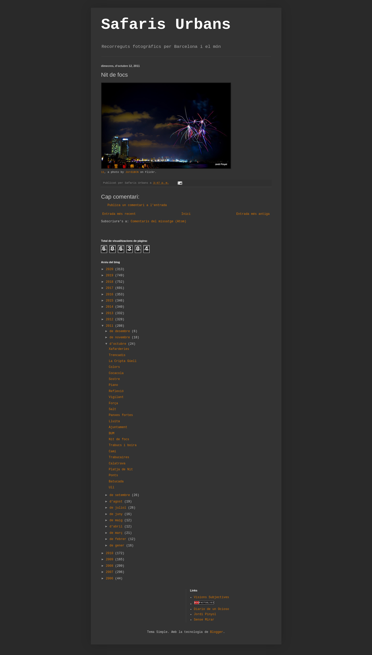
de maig (116, 520)
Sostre (114, 379)
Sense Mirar (204, 620)
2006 (110, 578)
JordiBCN (132, 172)
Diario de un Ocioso (211, 609)
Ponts (113, 475)
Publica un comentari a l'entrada (137, 205)
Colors (114, 367)
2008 (110, 566)
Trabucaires (119, 457)
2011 (110, 326)
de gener (117, 545)
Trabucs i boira (122, 445)
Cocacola (116, 373)
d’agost (116, 501)
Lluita (114, 421)
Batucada (116, 481)
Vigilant (116, 397)
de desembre (120, 331)
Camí (112, 451)
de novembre (120, 337)
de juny (116, 514)
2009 (110, 559)
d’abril (116, 526)
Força (113, 403)
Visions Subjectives (211, 597)
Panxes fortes (121, 415)
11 (103, 172)
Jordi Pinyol (205, 614)
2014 (110, 307)
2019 (110, 275)
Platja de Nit (121, 469)
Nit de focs (119, 439)
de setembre (120, 495)
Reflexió (116, 391)
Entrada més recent (119, 214)
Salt (112, 409)
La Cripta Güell (122, 361)
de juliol (118, 508)
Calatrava (117, 463)
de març (116, 533)
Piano (113, 385)
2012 (110, 319)
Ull (111, 487)
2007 (110, 572)
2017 (110, 288)
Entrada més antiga (253, 214)
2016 (110, 294)
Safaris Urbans (166, 24)
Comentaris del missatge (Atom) (158, 221)
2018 (110, 282)
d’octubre (118, 344)
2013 (110, 313)
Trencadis (117, 355)
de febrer (118, 539)
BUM (111, 433)
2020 (110, 269)
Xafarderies (119, 349)
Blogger (216, 632)
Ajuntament (118, 427)
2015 (110, 301)
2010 (110, 553)
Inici (186, 214)
